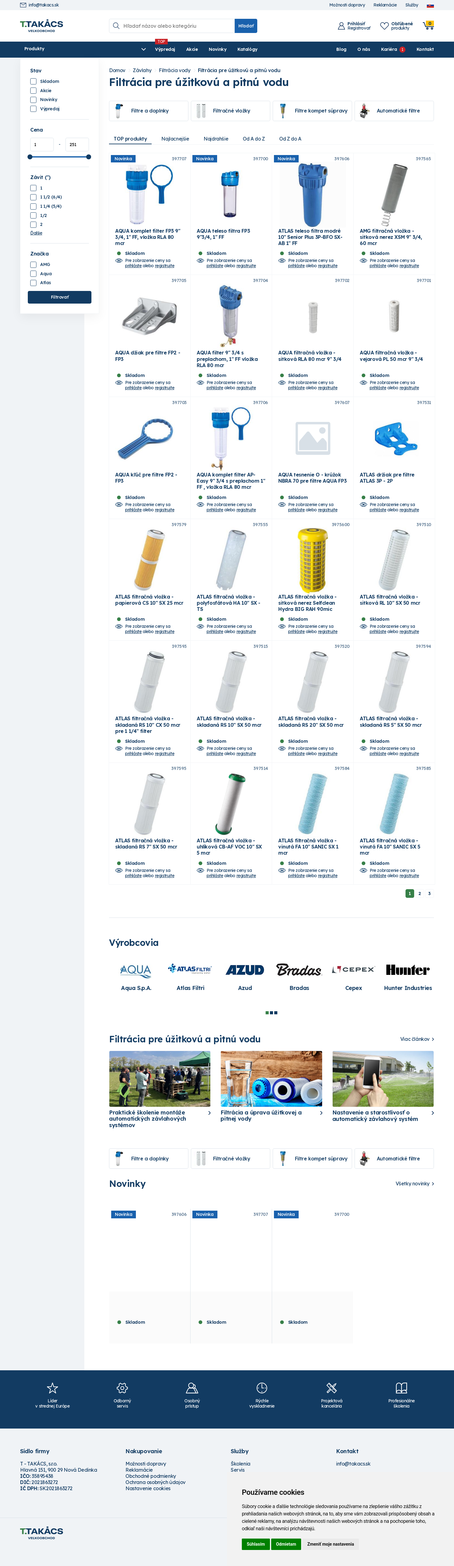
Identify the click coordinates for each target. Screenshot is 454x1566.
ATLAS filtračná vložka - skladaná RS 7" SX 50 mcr (146, 862)
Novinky (166, 49)
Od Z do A (295, 139)
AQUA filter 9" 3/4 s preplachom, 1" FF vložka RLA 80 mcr (227, 365)
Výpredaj (114, 49)
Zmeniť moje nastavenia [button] (330, 1544)
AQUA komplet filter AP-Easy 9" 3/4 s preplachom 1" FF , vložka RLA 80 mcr (231, 490)
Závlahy (142, 70)
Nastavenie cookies (147, 1506)
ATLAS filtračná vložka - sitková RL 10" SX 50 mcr (390, 612)
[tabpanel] (136, 994)
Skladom (49, 81)
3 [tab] (275, 1030)
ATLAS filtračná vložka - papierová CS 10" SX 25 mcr (149, 612)
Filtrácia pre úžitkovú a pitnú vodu (239, 70)
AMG (45, 264)
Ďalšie (36, 233)
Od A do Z (257, 139)
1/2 (43, 215)
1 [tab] (267, 1030)
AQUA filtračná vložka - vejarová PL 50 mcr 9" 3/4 (391, 362)
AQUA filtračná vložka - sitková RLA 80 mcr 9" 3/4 (310, 362)
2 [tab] (271, 1030)
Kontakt (425, 49)
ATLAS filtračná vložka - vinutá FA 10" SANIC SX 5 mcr (390, 865)
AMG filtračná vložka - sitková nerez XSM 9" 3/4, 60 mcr (391, 240)
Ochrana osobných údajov (155, 1500)
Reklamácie (385, 5)
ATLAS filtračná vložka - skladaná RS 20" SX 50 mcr (311, 736)
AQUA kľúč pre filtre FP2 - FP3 (146, 487)
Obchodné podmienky (150, 1494)
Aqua (46, 273)
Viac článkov (415, 1057)
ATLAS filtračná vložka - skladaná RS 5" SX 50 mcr (391, 736)
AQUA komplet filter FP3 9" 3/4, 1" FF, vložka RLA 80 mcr (147, 240)
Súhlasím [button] (256, 1544)
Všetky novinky (413, 1202)
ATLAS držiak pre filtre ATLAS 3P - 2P (387, 487)
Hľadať (246, 26)
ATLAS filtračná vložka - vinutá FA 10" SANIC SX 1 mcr (308, 865)
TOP (131, 139)
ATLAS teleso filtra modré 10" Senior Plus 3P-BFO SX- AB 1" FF (310, 240)
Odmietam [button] (286, 1544)
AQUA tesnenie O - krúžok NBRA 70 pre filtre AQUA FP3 (312, 487)
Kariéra (389, 49)
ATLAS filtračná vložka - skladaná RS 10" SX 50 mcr (229, 736)
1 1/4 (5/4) (50, 206)
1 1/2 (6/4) (51, 197)
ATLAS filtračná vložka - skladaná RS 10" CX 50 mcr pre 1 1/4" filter (147, 739)
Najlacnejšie (177, 139)
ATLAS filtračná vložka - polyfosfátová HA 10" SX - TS (228, 615)
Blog (341, 49)
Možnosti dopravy (347, 5)
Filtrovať (59, 297)
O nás (363, 49)
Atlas (45, 282)
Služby (411, 5)
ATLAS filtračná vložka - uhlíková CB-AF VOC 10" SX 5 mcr (229, 865)
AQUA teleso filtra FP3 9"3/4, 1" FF (223, 237)
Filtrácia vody (174, 70)
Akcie (141, 49)
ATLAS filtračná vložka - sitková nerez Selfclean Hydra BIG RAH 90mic (307, 615)
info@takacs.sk (39, 5)
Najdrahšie (219, 139)
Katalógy (197, 49)
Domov (117, 70)
